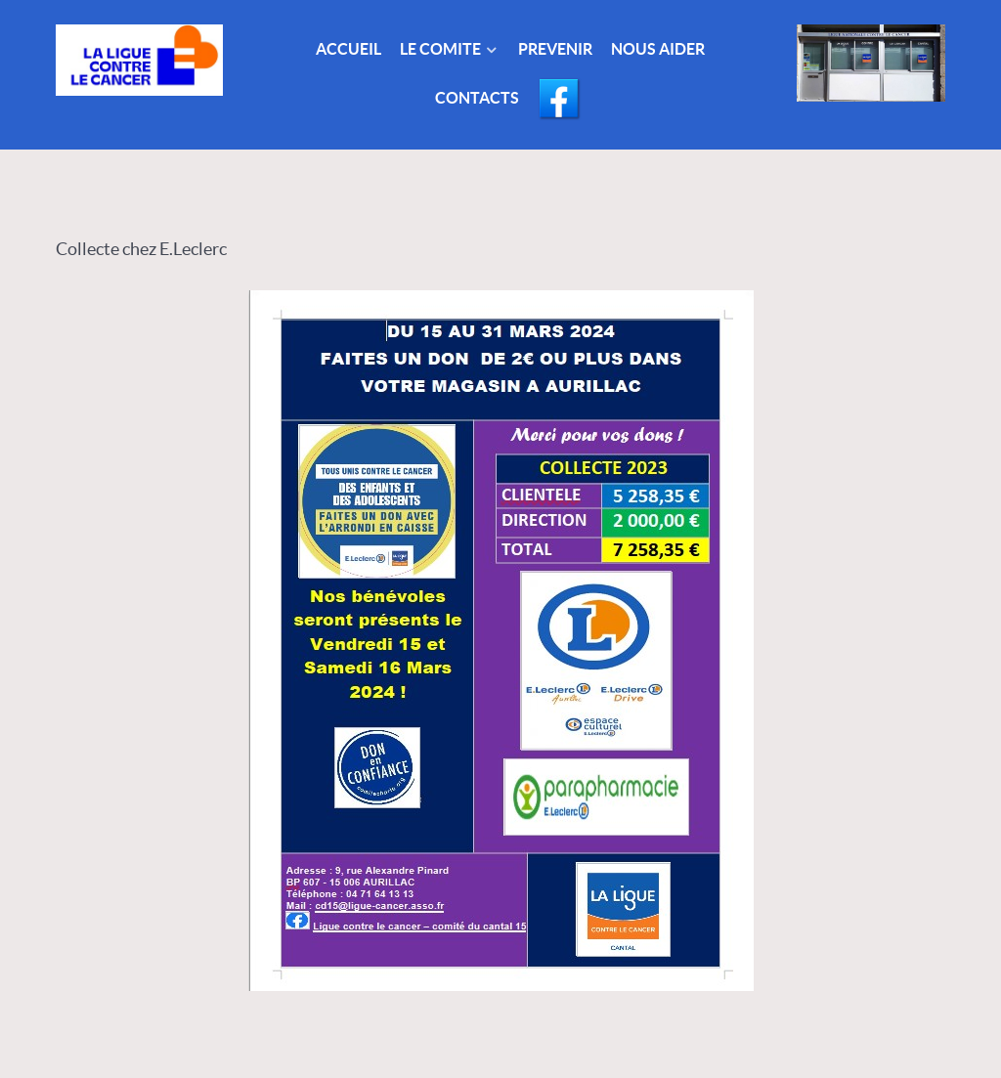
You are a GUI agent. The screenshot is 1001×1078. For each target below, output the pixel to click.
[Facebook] (561, 100)
